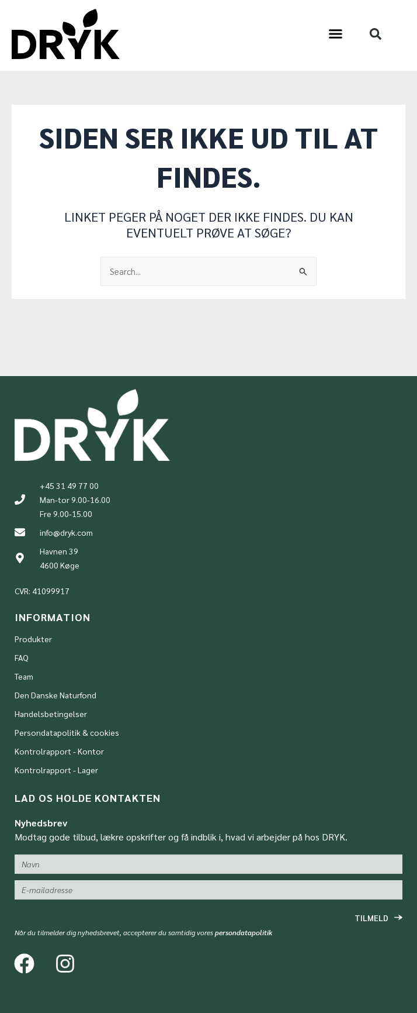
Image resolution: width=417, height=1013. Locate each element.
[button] (335, 34)
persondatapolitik (243, 932)
